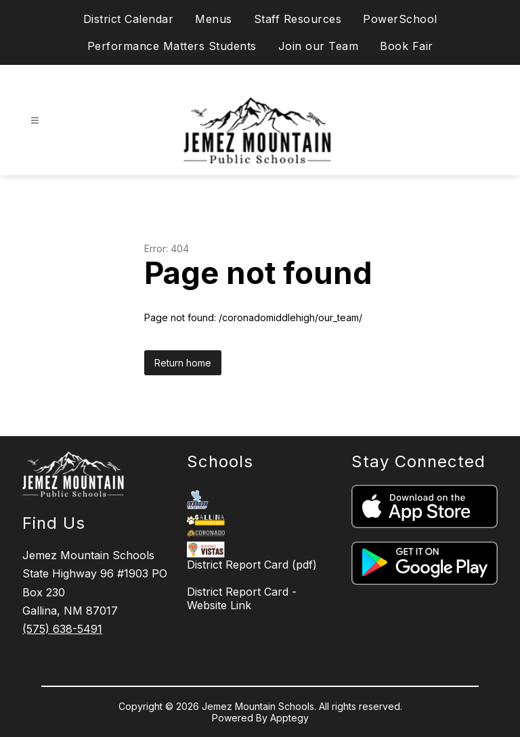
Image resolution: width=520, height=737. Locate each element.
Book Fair (406, 46)
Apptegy (289, 717)
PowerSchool (400, 19)
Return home (182, 362)
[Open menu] (35, 120)
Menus (213, 19)
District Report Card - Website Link (242, 598)
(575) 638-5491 (62, 629)
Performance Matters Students (172, 46)
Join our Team (318, 46)
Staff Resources (298, 19)
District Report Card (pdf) (252, 564)
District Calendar (128, 19)
